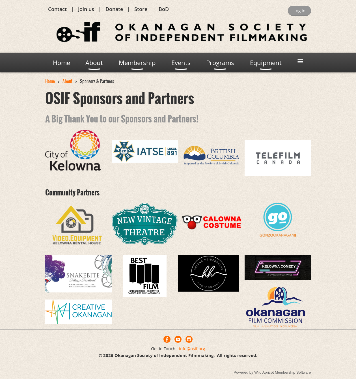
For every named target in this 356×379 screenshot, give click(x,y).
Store (140, 9)
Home (50, 81)
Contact (57, 9)
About (67, 81)
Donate (114, 9)
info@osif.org (192, 348)
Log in (299, 10)
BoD (164, 9)
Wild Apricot (264, 372)
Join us (86, 9)
